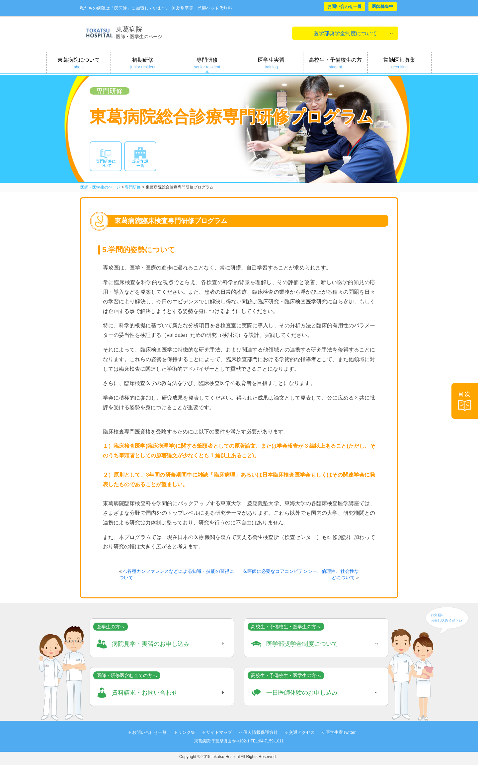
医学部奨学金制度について (345, 33)
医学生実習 (271, 63)
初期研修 (143, 63)
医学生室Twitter (341, 732)
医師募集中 (382, 6)
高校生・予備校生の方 (335, 63)
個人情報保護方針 (260, 732)
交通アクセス (302, 732)
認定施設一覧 (140, 163)
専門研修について (106, 163)
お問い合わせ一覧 (344, 6)
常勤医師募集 (399, 63)
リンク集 (186, 732)
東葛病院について (79, 63)
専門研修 (207, 63)
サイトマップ (219, 732)
